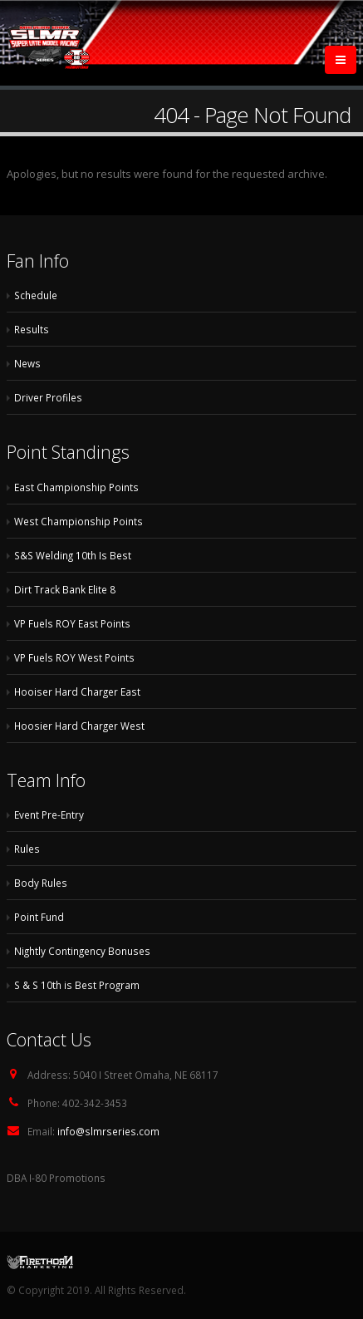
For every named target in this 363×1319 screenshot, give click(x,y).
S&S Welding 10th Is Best (72, 555)
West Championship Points (78, 521)
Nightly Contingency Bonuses (82, 950)
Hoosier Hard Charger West (79, 725)
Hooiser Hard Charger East (77, 691)
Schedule (35, 295)
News (27, 363)
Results (31, 329)
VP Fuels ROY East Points (72, 623)
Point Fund (39, 916)
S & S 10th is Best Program (77, 985)
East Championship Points (76, 487)
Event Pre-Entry (49, 814)
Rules (27, 848)
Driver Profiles (48, 397)
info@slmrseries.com (108, 1131)
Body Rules (40, 882)
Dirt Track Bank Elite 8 (64, 589)
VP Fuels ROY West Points (74, 657)
